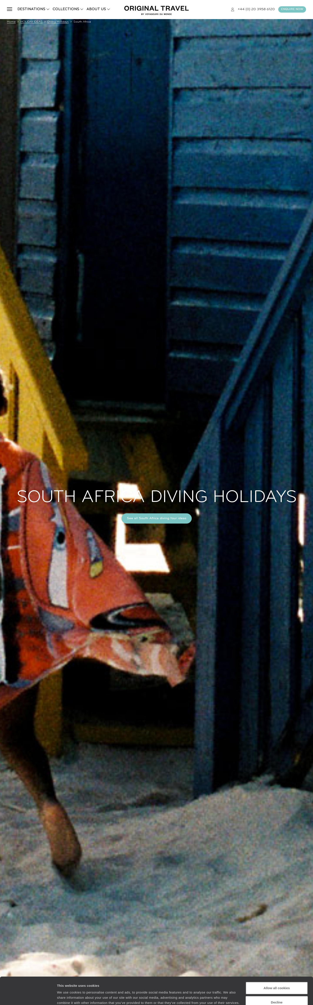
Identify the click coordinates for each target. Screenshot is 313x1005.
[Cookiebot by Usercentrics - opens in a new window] (28, 996)
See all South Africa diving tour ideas (156, 518)
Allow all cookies (277, 964)
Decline (276, 978)
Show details (67, 996)
